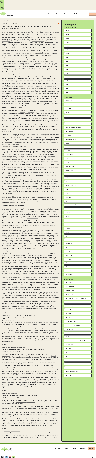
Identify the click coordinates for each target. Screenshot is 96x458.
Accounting (69, 248)
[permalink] (4, 305)
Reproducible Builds (71, 159)
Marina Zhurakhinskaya (72, 364)
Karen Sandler (69, 337)
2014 (67, 69)
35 (52, 428)
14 (17, 428)
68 (54, 430)
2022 (67, 38)
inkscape (68, 205)
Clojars (67, 213)
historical (53, 348)
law (22, 308)
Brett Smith (69, 349)
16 (20, 428)
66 (51, 430)
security (68, 193)
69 (56, 430)
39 (4, 430)
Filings (67, 151)
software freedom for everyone (74, 120)
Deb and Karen (70, 302)
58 (37, 430)
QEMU (67, 186)
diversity (68, 135)
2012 (67, 77)
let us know (27, 418)
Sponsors (74, 441)
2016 (67, 62)
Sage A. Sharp (69, 345)
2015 (67, 66)
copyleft (56, 209)
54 (30, 430)
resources (68, 139)
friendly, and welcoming (43, 248)
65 (49, 430)
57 (36, 430)
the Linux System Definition (45, 354)
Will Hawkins (69, 294)
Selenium (68, 190)
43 (11, 430)
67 (53, 430)
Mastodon (22, 104)
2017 (67, 58)
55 (32, 430)
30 (43, 428)
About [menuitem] (58, 6)
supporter (68, 101)
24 (33, 428)
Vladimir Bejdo (69, 275)
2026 (67, 23)
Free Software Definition (38, 33)
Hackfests (68, 221)
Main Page (58, 441)
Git (66, 217)
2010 (67, 85)
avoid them (20, 57)
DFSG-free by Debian (32, 210)
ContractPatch (69, 147)
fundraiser (68, 166)
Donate (92, 6)
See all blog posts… (70, 17)
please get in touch (18, 409)
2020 (67, 46)
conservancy (7, 308)
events (12, 339)
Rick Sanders (69, 329)
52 (27, 430)
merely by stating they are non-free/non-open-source (43, 55)
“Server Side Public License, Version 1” (45, 69)
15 (19, 428)
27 (38, 428)
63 (46, 430)
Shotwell (68, 255)
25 (35, 428)
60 (41, 430)
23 (32, 428)
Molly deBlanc (69, 368)
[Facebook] (8, 450)
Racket (67, 224)
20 (27, 428)
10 (12, 428)
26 (37, 428)
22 (30, 428)
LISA (55, 411)
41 (8, 430)
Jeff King (68, 306)
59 (39, 430)
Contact (66, 441)
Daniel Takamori (70, 356)
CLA (14, 308)
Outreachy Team (70, 360)
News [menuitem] (50, 6)
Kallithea (68, 182)
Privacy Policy (3, 456)
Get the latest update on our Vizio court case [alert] (48, 1)
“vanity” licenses (6, 27)
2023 (67, 35)
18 (23, 428)
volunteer (68, 244)
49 (22, 430)
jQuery (67, 259)
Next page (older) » (54, 426)
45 (15, 430)
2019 (67, 50)
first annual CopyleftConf (48, 246)
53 (29, 430)
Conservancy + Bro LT (71, 314)
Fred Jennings (69, 298)
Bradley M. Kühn (70, 310)
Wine (67, 174)
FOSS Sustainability (71, 132)
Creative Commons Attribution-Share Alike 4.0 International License (75, 456)
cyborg (67, 228)
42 (9, 430)
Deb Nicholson (69, 322)
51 (25, 430)
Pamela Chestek (70, 283)
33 (48, 428)
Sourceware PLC (70, 325)
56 (34, 430)
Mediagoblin (31, 104)
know (5, 362)
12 (14, 428)
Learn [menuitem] (84, 6)
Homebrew (68, 201)
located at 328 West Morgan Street (11, 401)
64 (47, 430)
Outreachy (68, 128)
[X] (3, 450)
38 (58, 428)
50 (24, 430)
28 (40, 428)
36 (53, 428)
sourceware (69, 267)
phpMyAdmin (69, 236)
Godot (67, 155)
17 (22, 428)
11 (13, 428)
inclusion (68, 232)
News (8, 13)
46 (16, 430)
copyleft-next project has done (10, 160)
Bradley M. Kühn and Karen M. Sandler (76, 333)
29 (42, 428)
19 (25, 428)
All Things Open (30, 393)
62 (44, 430)
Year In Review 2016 (71, 163)
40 (6, 430)
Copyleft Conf (32, 308)
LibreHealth (69, 252)
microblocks (69, 263)
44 (13, 430)
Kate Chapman (70, 279)
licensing (26, 308)
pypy (67, 240)
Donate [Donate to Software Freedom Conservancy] (91, 441)
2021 (67, 42)
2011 (67, 81)
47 (18, 430)
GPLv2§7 (26, 379)
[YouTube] (12, 450)
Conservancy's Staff (71, 352)
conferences (18, 308)
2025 (67, 27)
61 (42, 430)
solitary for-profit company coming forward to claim (15, 106)
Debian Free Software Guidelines (24, 35)
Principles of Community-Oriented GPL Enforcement (39, 91)
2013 (67, 73)
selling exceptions (10, 79)
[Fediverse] (17, 450)
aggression (8, 350)
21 (28, 428)
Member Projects (70, 124)
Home (3, 13)
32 (47, 428)
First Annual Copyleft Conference (12, 315)
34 (50, 428)
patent (3, 350)
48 (20, 430)
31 (45, 428)
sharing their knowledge (44, 332)
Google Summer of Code (72, 197)
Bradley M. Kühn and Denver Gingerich (76, 291)
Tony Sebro (69, 341)
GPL (12, 308)
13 (16, 428)
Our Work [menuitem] (67, 6)
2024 (67, 31)
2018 (67, 54)
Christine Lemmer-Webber (73, 318)
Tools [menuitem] (76, 6)
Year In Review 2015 (71, 178)
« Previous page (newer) (8, 426)
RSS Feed (83, 441)
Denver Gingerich (70, 287)
